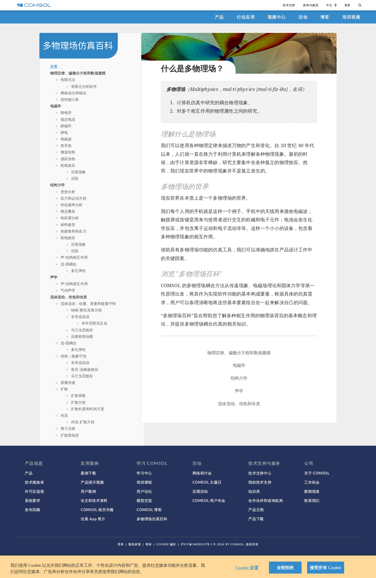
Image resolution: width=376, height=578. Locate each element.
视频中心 (277, 17)
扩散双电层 (70, 435)
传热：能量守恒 (73, 356)
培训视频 (351, 17)
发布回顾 (32, 509)
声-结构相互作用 (74, 257)
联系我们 (312, 500)
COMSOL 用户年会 (208, 500)
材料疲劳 (68, 224)
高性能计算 (70, 99)
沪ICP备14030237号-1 (197, 544)
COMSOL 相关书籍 (97, 509)
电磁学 (55, 105)
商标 (148, 544)
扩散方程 (78, 402)
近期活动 (200, 491)
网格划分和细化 (73, 92)
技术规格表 (34, 482)
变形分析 (68, 191)
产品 (219, 17)
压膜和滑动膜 (82, 336)
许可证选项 (34, 491)
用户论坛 (144, 491)
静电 (64, 132)
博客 (325, 17)
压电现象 (78, 171)
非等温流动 (80, 316)
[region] (188, 567)
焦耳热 (66, 145)
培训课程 (144, 482)
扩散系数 (78, 395)
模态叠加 (68, 211)
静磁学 (66, 125)
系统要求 (32, 500)
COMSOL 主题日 (206, 482)
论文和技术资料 (94, 500)
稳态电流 (68, 119)
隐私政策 (134, 544)
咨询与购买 (310, 5)
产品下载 (256, 518)
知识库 (254, 491)
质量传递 (68, 382)
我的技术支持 (259, 482)
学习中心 (144, 473)
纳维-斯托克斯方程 (86, 310)
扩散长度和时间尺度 (87, 408)
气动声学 (68, 290)
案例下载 (88, 473)
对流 (64, 415)
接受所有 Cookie (325, 567)
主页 (53, 66)
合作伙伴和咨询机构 (265, 500)
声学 (53, 277)
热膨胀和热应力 (73, 231)
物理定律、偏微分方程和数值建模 (77, 73)
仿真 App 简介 (93, 518)
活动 (303, 17)
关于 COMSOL (316, 473)
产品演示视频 (92, 482)
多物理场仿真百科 (152, 518)
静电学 (66, 112)
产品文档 (256, 509)
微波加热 (68, 151)
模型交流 (144, 500)
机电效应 (68, 165)
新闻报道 (312, 491)
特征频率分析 (72, 204)
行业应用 (246, 17)
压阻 (74, 178)
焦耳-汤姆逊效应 (84, 369)
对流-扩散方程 (83, 421)
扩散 (64, 388)
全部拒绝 (285, 567)
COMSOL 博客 (149, 509)
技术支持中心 (259, 473)
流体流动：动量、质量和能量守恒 (88, 303)
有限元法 (68, 79)
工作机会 (312, 482)
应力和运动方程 (73, 198)
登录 (347, 5)
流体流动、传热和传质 (68, 296)
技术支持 (289, 5)
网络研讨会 (202, 473)
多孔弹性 (78, 270)
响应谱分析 (70, 217)
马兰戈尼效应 (82, 329)
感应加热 (68, 158)
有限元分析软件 (84, 86)
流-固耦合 (69, 264)
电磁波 (66, 138)
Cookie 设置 (247, 567)
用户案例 (88, 491)
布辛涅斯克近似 (94, 323)
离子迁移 (68, 428)
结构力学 (57, 184)
